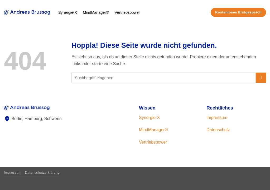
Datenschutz (218, 129)
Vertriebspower (127, 12)
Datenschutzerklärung (42, 172)
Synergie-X (67, 12)
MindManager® (96, 12)
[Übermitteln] (261, 78)
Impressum (216, 117)
